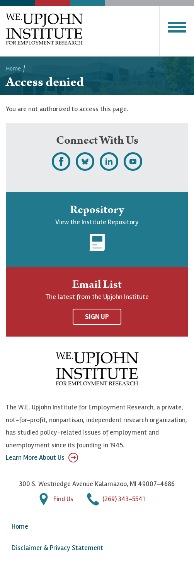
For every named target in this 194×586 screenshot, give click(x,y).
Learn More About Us (42, 457)
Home (13, 68)
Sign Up (97, 317)
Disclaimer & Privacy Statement (57, 547)
